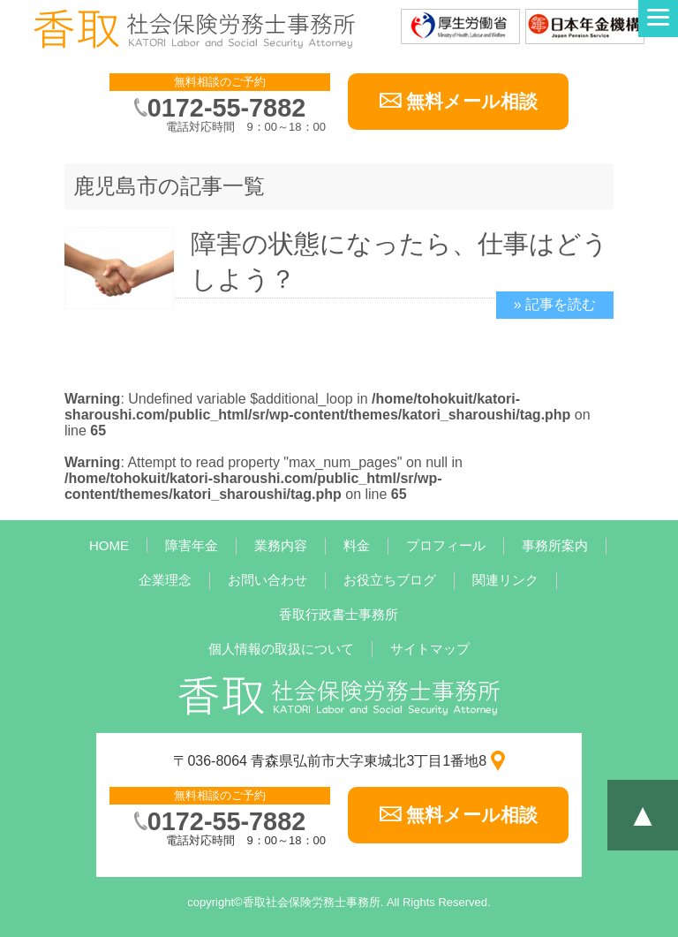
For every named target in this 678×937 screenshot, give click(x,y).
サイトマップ (430, 648)
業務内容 (280, 545)
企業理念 (165, 579)
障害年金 (191, 545)
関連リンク (505, 579)
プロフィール (446, 545)
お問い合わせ (267, 579)
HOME (109, 545)
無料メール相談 (472, 101)
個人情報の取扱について (281, 648)
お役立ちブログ (389, 579)
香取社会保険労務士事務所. (313, 902)
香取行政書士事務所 (338, 614)
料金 (356, 545)
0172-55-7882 (226, 108)
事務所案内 (555, 545)
